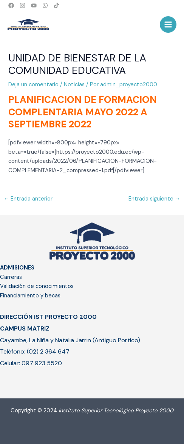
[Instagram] (22, 5)
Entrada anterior (28, 198)
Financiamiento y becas (30, 295)
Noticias (74, 84)
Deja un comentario (33, 84)
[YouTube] (33, 5)
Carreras (11, 277)
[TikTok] (56, 5)
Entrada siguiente (154, 198)
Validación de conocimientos (37, 286)
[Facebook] (11, 5)
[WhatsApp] (45, 5)
